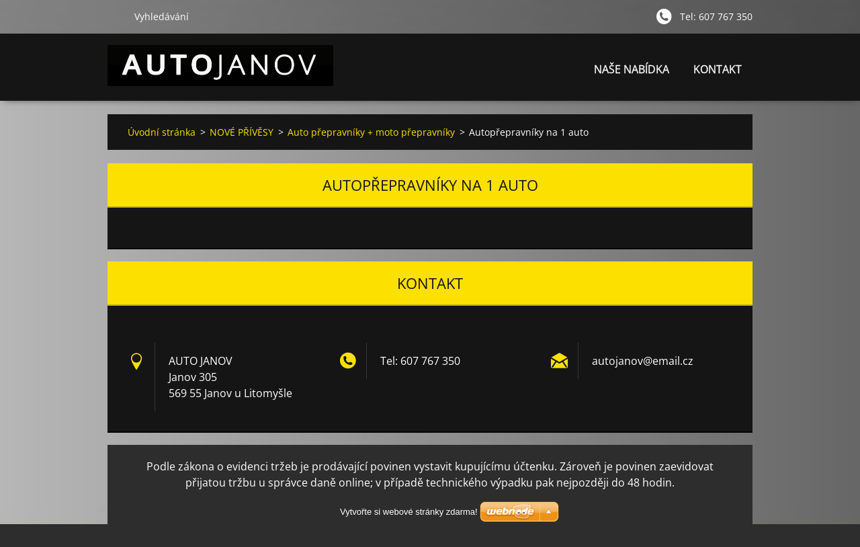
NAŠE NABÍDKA (631, 69)
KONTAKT (717, 69)
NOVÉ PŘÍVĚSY (241, 132)
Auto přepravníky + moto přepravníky (371, 132)
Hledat (116, 16)
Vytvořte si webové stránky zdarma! (409, 512)
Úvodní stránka (162, 132)
